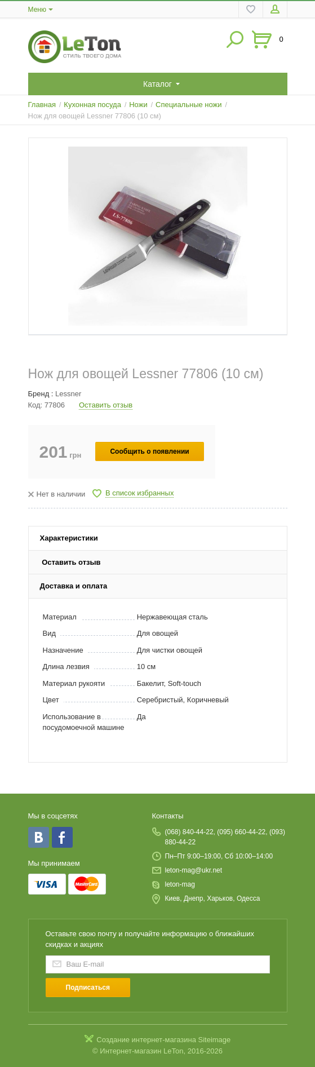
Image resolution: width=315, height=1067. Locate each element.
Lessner (68, 393)
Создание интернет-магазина (146, 1039)
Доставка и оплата (74, 586)
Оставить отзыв (105, 405)
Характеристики (69, 538)
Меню (37, 10)
